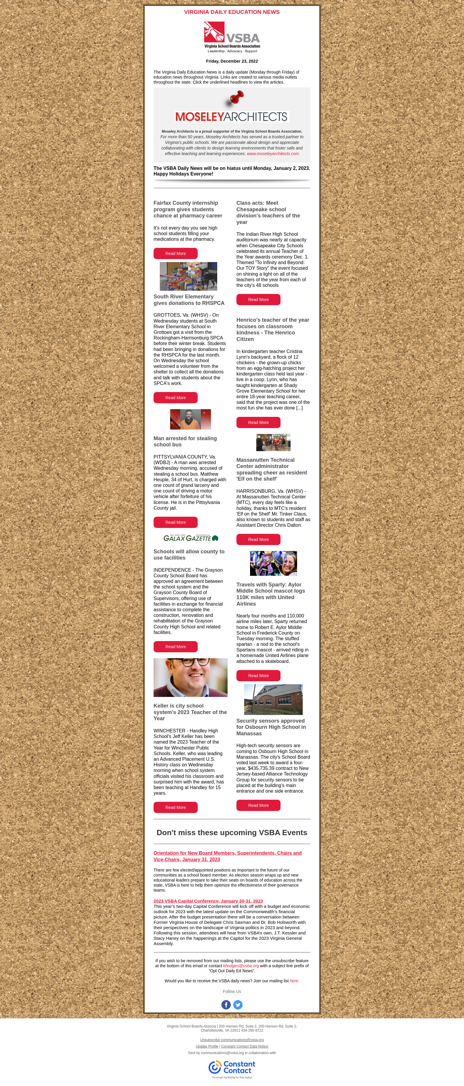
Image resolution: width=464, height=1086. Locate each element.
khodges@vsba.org (241, 965)
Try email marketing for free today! (232, 1077)
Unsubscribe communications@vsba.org (232, 1040)
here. (294, 980)
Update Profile (207, 1046)
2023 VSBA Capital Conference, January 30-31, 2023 (208, 900)
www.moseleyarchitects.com (273, 153)
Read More (175, 253)
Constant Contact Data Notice (244, 1046)
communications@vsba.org (222, 1053)
